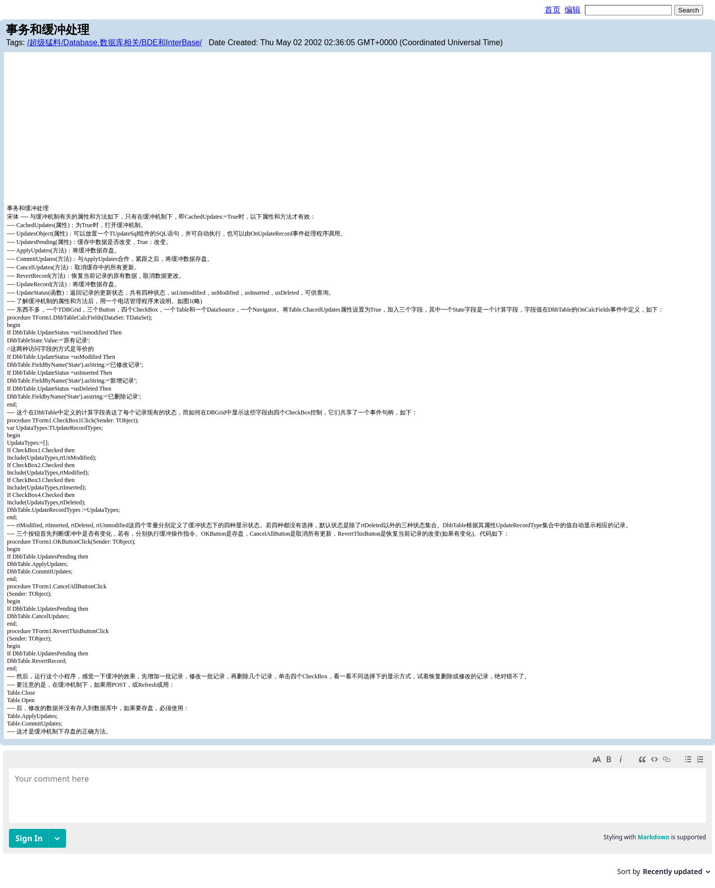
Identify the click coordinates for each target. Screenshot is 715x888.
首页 (553, 9)
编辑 (572, 9)
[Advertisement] (357, 129)
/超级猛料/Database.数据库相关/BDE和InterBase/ (114, 42)
